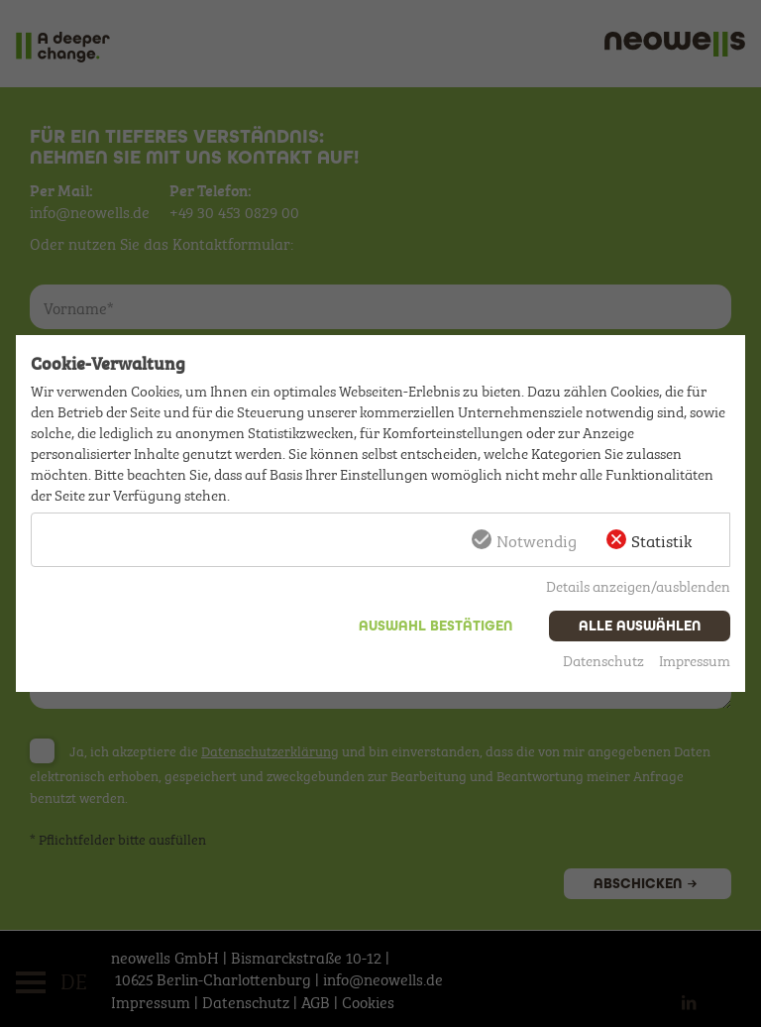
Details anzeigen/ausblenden (638, 585)
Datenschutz (603, 659)
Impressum (694, 659)
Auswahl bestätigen (435, 626)
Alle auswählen (640, 626)
